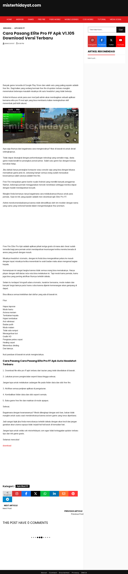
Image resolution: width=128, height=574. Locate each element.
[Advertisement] (41, 65)
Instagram (92, 42)
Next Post (7, 508)
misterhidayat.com (22, 5)
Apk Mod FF (22, 486)
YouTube (120, 42)
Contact (53, 567)
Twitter (111, 42)
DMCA (84, 567)
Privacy (75, 567)
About (44, 567)
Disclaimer (64, 567)
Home (9, 19)
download (7, 446)
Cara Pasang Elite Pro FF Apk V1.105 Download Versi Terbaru (38, 35)
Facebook (102, 42)
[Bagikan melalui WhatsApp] (45, 494)
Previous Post (77, 508)
